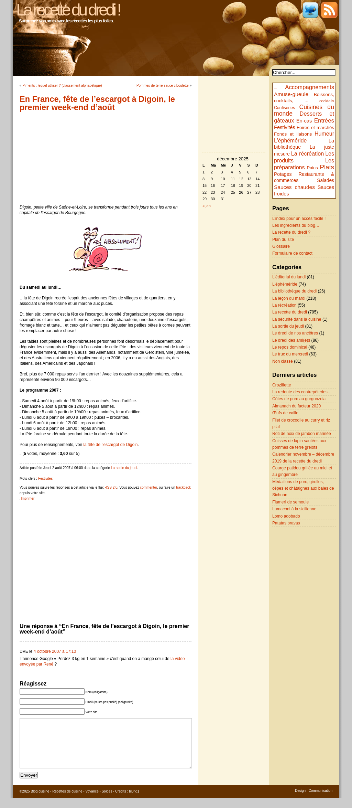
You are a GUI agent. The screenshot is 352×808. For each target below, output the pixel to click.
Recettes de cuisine (67, 802)
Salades (325, 180)
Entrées (324, 120)
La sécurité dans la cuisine (296, 319)
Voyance (91, 802)
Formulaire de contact (292, 253)
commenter (148, 487)
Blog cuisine (40, 802)
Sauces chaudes (294, 187)
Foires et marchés (315, 127)
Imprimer (27, 498)
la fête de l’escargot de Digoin (110, 444)
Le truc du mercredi (290, 354)
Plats (327, 167)
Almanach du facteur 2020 (296, 406)
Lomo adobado (286, 516)
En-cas (304, 121)
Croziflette (281, 385)
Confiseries (284, 107)
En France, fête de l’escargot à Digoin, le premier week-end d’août (97, 103)
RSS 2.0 (110, 487)
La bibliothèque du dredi (294, 291)
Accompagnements (309, 87)
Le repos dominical (289, 347)
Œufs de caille (285, 413)
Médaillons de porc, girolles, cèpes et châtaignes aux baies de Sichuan (303, 488)
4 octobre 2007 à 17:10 (55, 651)
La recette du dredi (289, 312)
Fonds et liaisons (293, 134)
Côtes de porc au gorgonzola (299, 398)
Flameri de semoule (290, 502)
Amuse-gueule (291, 94)
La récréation (307, 153)
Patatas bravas (286, 523)
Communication (320, 801)
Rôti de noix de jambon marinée (301, 433)
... (275, 88)
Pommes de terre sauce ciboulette (162, 85)
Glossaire (281, 246)
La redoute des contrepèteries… (302, 392)
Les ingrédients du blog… (295, 225)
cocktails (326, 101)
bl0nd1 (134, 802)
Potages (283, 174)
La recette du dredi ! (68, 10)
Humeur (324, 133)
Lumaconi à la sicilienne (294, 509)
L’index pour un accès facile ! (299, 218)
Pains (312, 167)
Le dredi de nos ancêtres (295, 333)
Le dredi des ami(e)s (291, 340)
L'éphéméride (290, 140)
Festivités (45, 478)
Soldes (107, 802)
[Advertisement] (105, 158)
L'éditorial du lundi (289, 277)
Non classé (282, 361)
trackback (183, 487)
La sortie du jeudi (124, 468)
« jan (206, 206)
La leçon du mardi (288, 298)
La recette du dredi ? (291, 232)
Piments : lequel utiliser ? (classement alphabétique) (62, 85)
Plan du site (283, 239)
